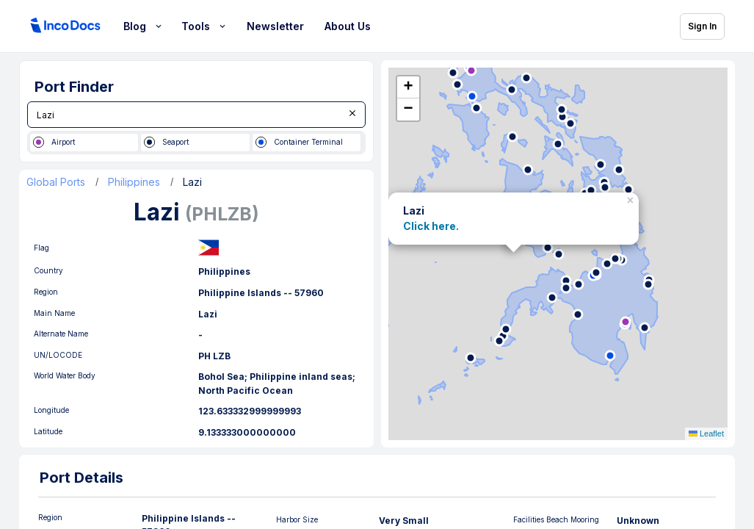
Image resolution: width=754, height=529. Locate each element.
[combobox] (196, 114)
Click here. (431, 226)
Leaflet (706, 434)
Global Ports (55, 182)
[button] (632, 197)
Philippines (134, 182)
